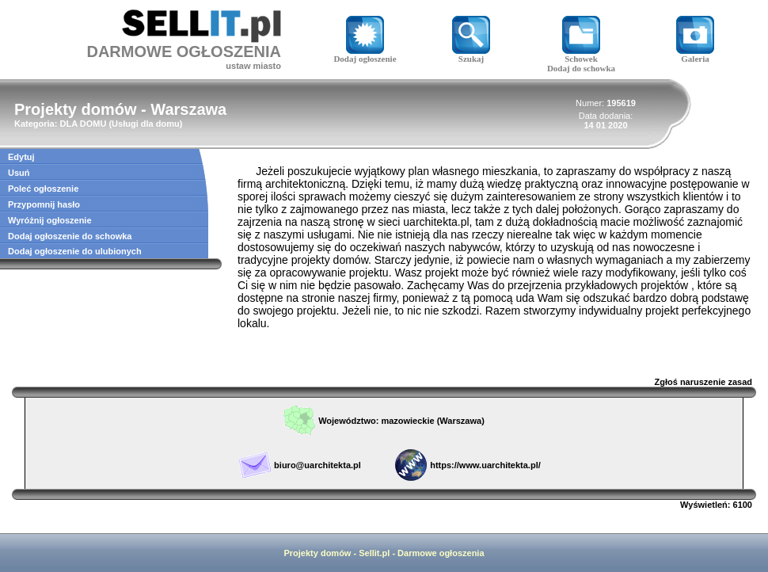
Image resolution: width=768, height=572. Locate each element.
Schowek (581, 54)
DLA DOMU (82, 123)
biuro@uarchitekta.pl (317, 465)
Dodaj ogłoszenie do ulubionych (75, 251)
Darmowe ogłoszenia (440, 553)
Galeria (695, 54)
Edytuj (21, 157)
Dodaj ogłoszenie (364, 54)
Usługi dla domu (146, 123)
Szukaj (471, 54)
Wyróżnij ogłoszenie (50, 220)
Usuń (19, 172)
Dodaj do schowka (581, 68)
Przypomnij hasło (44, 204)
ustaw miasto (253, 66)
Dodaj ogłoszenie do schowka (69, 236)
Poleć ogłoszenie (43, 188)
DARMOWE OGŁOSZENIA (183, 51)
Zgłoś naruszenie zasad (703, 382)
